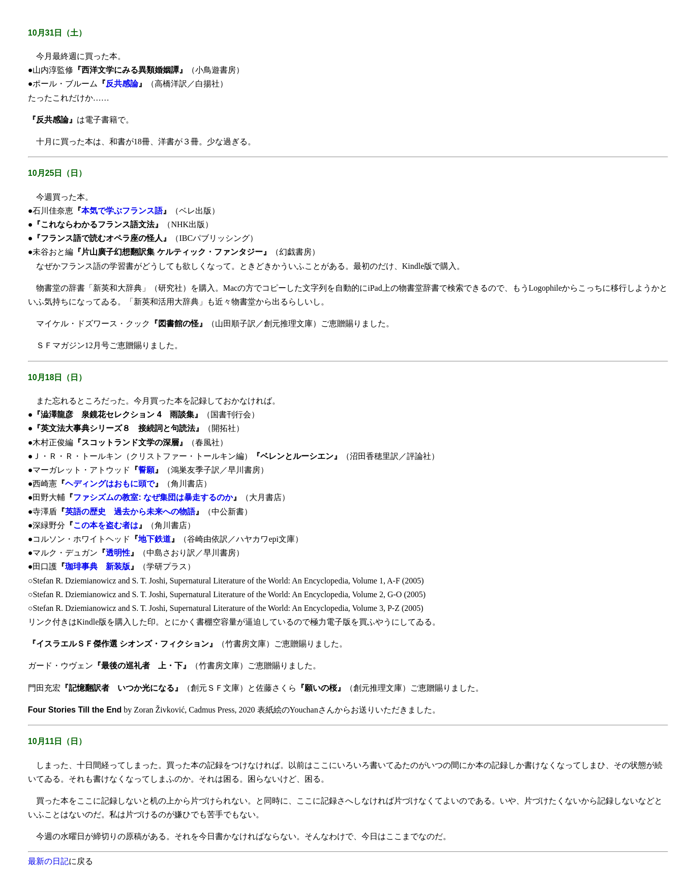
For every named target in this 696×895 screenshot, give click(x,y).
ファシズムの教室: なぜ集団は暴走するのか (153, 497)
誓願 (146, 470)
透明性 (118, 552)
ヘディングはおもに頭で (110, 483)
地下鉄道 (154, 539)
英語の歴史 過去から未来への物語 (130, 511)
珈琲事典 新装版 (97, 566)
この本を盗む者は (105, 525)
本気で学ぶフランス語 (122, 210)
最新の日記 (48, 861)
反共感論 (122, 83)
